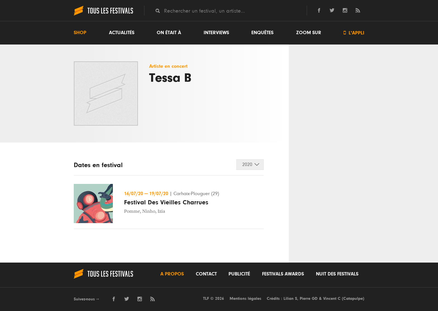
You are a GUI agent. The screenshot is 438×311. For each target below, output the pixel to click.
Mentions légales (245, 298)
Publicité (239, 274)
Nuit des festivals (337, 274)
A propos (172, 274)
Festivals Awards (283, 274)
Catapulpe (353, 298)
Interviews (216, 32)
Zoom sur (308, 32)
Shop (80, 32)
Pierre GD (309, 298)
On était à (169, 32)
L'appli (354, 33)
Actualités (121, 32)
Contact (206, 274)
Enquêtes (262, 32)
